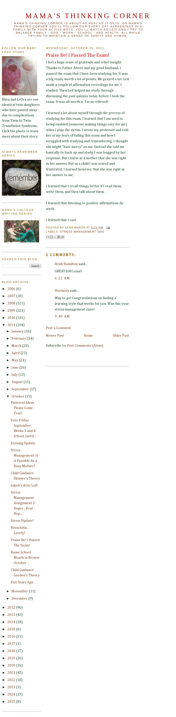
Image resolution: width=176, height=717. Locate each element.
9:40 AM (62, 316)
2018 (11, 651)
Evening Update (23, 443)
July (15, 375)
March (17, 346)
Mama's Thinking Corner (88, 16)
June (15, 367)
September (21, 389)
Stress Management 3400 (82, 231)
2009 (11, 310)
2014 (11, 622)
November (20, 591)
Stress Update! (22, 521)
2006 (11, 289)
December (20, 598)
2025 (11, 702)
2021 (11, 673)
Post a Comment (58, 328)
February (19, 338)
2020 (11, 665)
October (18, 396)
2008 (11, 303)
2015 (11, 629)
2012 (11, 607)
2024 (11, 694)
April (16, 353)
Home (88, 335)
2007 (11, 296)
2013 (11, 615)
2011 (11, 325)
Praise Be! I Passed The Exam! (77, 55)
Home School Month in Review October (25, 558)
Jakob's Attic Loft (24, 485)
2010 (11, 318)
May (15, 360)
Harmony (62, 290)
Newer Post (55, 335)
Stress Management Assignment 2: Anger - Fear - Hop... (23, 503)
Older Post (121, 335)
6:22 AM (62, 278)
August (17, 382)
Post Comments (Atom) (85, 345)
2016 (11, 636)
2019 (11, 658)
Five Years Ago (22, 582)
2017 (11, 644)
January (18, 331)
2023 (11, 687)
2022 (11, 680)
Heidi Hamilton (66, 264)
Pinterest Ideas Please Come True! (22, 408)
